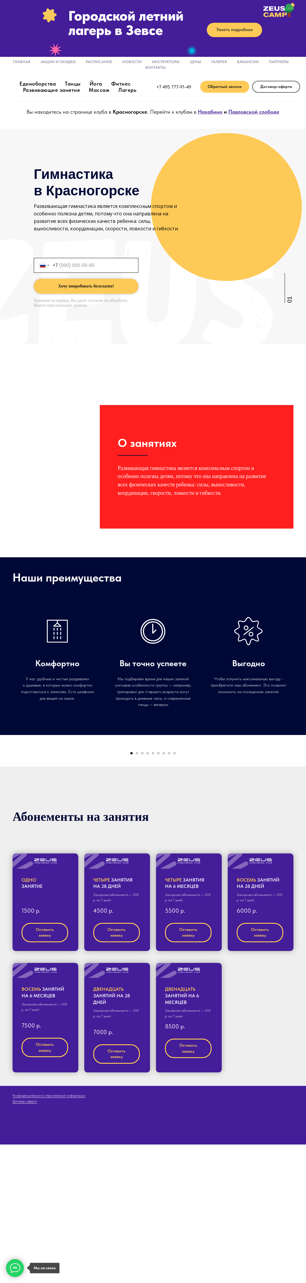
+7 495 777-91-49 (173, 87)
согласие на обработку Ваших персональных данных (81, 303)
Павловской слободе (253, 112)
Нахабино (210, 112)
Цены (195, 62)
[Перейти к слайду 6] (158, 892)
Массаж (99, 90)
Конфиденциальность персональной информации (49, 1234)
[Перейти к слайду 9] (174, 892)
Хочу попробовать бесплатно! (86, 286)
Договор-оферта (25, 1240)
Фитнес (121, 83)
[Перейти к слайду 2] (137, 892)
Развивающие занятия (51, 90)
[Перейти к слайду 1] (131, 892)
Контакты (155, 67)
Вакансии (248, 62)
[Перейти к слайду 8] (169, 892)
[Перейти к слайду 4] (147, 892)
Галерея (219, 62)
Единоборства (37, 83)
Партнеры (279, 62)
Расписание (99, 62)
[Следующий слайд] (234, 821)
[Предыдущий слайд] (72, 821)
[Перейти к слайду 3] (142, 892)
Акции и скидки (58, 62)
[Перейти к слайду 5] (153, 892)
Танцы (73, 83)
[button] (224, 87)
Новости (132, 62)
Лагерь (127, 90)
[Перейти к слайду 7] (164, 892)
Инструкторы (166, 62)
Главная (21, 62)
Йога (96, 83)
